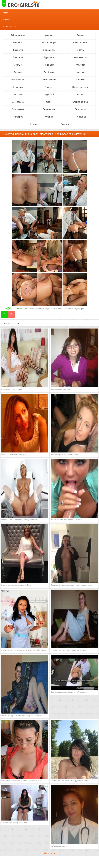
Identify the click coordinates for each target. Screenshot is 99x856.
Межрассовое (49, 80)
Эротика (65, 124)
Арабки (80, 35)
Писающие (18, 94)
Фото (5, 13)
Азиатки (49, 35)
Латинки (18, 72)
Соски (49, 102)
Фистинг (49, 117)
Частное (33, 124)
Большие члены (80, 42)
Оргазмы (49, 87)
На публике (18, 87)
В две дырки (49, 50)
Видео (6, 20)
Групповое (49, 57)
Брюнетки (18, 50)
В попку (80, 50)
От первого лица (80, 87)
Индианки (49, 65)
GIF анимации (18, 35)
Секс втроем (18, 102)
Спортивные (18, 109)
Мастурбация (18, 80)
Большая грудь (49, 42)
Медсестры (79, 309)
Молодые (80, 80)
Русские (80, 94)
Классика (80, 65)
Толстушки (80, 109)
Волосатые (18, 57)
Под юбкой (49, 94)
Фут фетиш (80, 117)
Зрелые (18, 65)
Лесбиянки (49, 72)
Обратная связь (49, 853)
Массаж (80, 72)
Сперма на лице (80, 102)
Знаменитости (80, 57)
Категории (7, 26)
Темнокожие (49, 109)
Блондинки (18, 42)
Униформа (18, 117)
